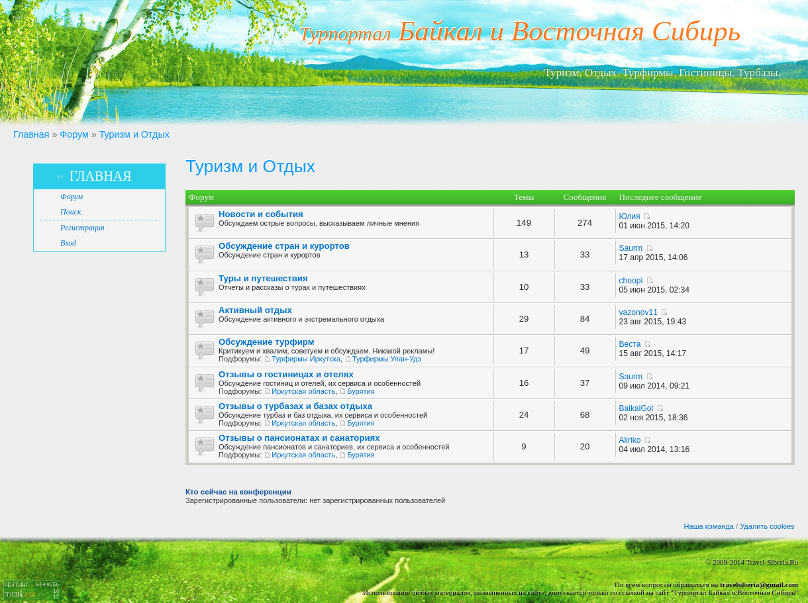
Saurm (631, 248)
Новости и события (261, 214)
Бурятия (360, 391)
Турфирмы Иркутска (306, 359)
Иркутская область (303, 391)
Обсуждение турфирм (266, 342)
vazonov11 (638, 312)
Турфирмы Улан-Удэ (386, 359)
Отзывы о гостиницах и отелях (286, 374)
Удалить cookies (767, 526)
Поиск (70, 211)
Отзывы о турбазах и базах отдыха (295, 406)
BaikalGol (636, 408)
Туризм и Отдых (134, 134)
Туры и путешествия (263, 278)
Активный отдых (255, 310)
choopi (631, 280)
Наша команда (709, 526)
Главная (31, 134)
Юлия (629, 216)
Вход (68, 243)
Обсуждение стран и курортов (284, 246)
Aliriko (630, 440)
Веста (630, 344)
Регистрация (82, 227)
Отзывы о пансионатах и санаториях (299, 438)
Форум (74, 134)
